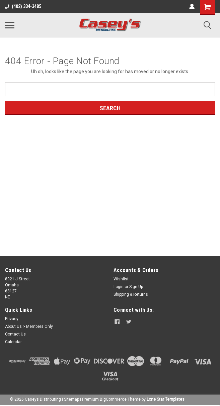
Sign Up (136, 286)
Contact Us (15, 334)
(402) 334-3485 (23, 6)
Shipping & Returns (131, 294)
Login (119, 286)
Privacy (11, 318)
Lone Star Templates (166, 399)
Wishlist (121, 279)
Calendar (13, 342)
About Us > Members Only (29, 326)
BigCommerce (113, 399)
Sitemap (71, 399)
